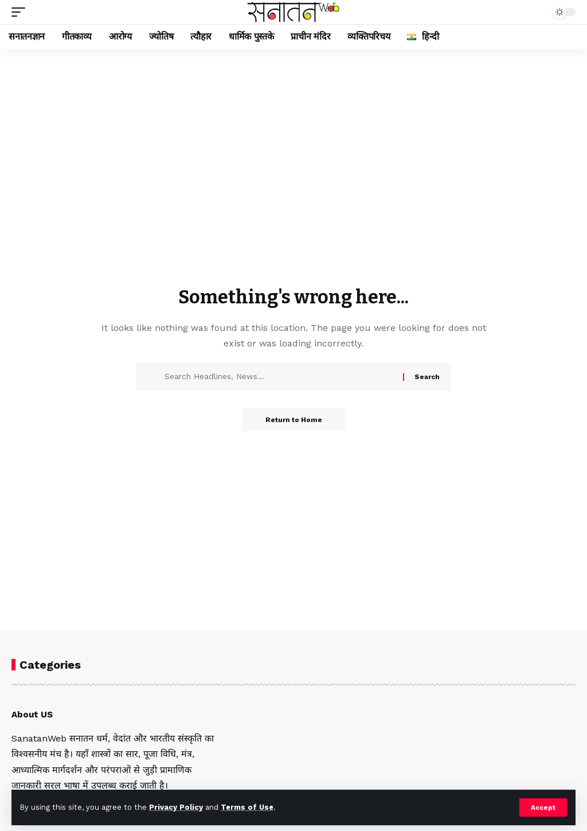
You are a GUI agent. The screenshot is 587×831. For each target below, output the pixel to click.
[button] (543, 807)
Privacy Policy (176, 807)
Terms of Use (247, 807)
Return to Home (293, 420)
